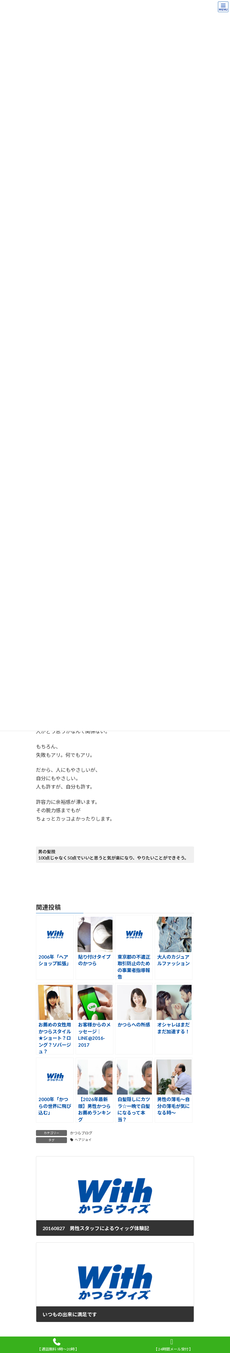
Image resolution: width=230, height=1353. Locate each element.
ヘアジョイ (83, 1140)
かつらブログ (81, 1133)
